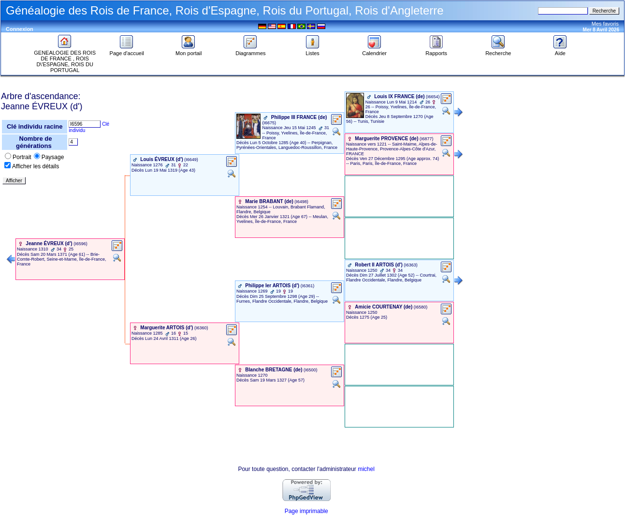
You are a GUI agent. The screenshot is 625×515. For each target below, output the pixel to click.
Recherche (498, 50)
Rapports (436, 50)
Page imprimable (306, 511)
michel (366, 469)
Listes (312, 50)
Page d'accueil (127, 50)
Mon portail (188, 50)
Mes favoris (605, 24)
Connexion (19, 29)
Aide (560, 50)
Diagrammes (250, 50)
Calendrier (374, 50)
